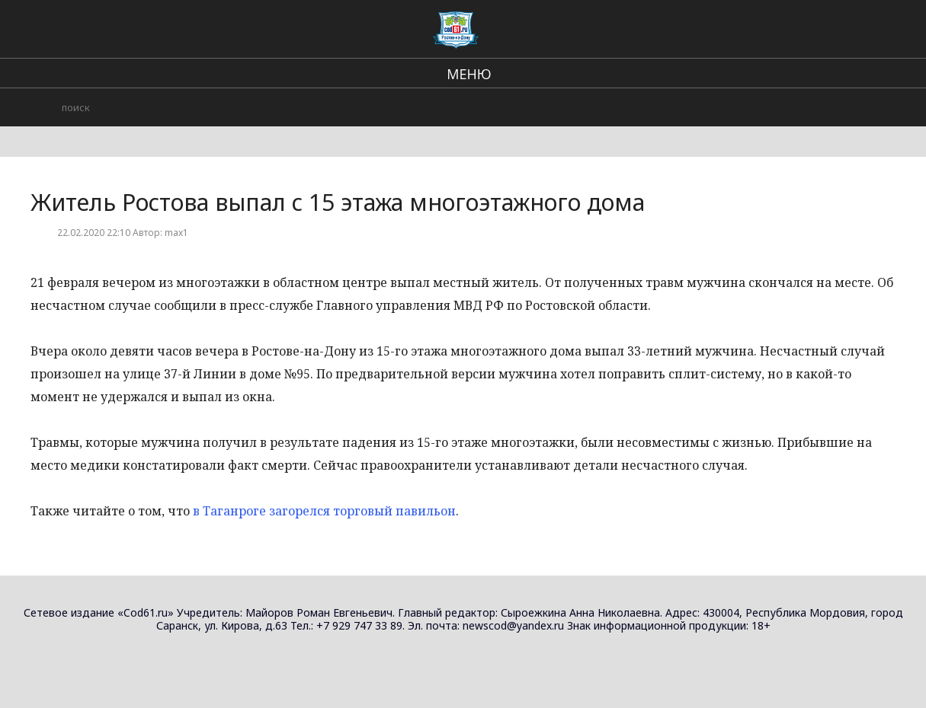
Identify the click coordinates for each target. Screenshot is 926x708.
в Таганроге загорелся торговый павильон (324, 510)
